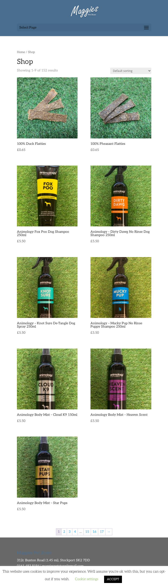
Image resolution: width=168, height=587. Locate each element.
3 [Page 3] (69, 532)
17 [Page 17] (102, 532)
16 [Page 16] (94, 532)
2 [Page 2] (64, 532)
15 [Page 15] (87, 532)
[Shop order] (130, 71)
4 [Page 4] (75, 532)
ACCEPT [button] (113, 579)
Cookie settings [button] (86, 579)
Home (21, 52)
